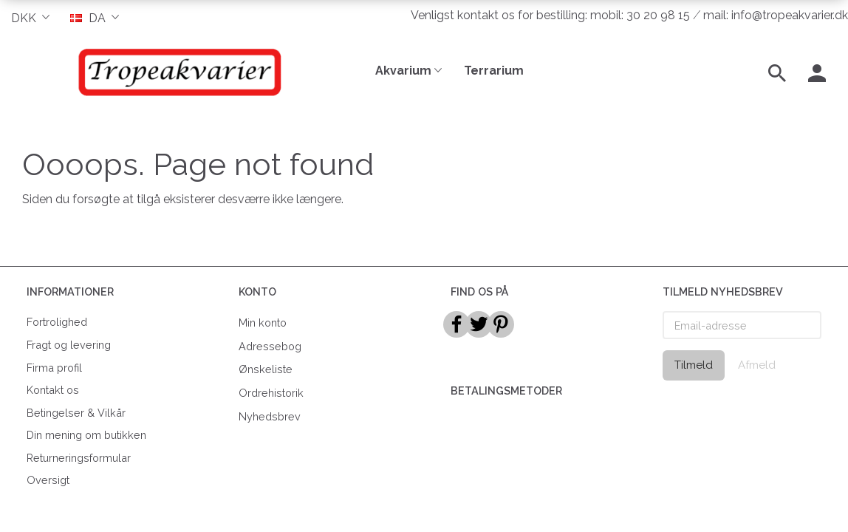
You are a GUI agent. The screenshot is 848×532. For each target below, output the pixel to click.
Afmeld (757, 365)
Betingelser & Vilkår (76, 412)
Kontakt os (53, 389)
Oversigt (48, 480)
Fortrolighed (57, 322)
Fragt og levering (69, 344)
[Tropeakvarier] (176, 71)
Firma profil (54, 367)
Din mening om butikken (86, 435)
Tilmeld (693, 365)
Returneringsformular (79, 457)
